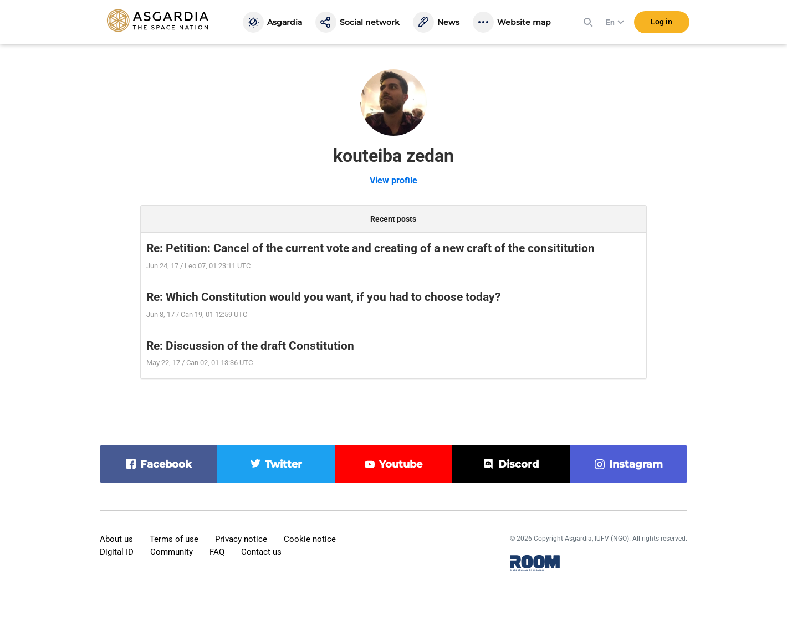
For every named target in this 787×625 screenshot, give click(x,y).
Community (171, 552)
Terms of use (174, 539)
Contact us (261, 552)
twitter (283, 464)
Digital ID (117, 552)
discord (518, 464)
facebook (166, 464)
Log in (661, 21)
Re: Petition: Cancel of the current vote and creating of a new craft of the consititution (370, 248)
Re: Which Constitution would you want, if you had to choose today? (323, 297)
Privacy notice (241, 539)
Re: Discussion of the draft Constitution (250, 345)
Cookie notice (310, 539)
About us (116, 539)
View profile (393, 180)
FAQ (216, 552)
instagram (636, 464)
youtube (400, 464)
